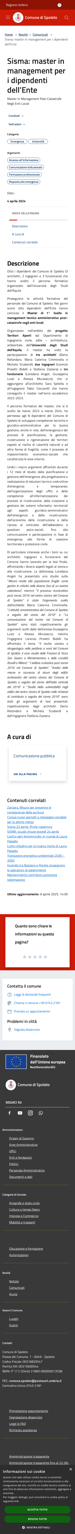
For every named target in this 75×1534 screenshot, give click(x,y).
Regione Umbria (17, 4)
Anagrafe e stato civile (24, 1203)
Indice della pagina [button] (25, 213)
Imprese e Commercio (23, 1215)
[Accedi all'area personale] (59, 5)
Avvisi (13, 1294)
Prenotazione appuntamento (28, 1410)
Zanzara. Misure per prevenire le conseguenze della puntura (29, 810)
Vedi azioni (18, 124)
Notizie (14, 1281)
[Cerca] (66, 17)
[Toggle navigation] (8, 17)
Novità (23, 34)
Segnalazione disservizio (25, 1417)
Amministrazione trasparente (29, 1456)
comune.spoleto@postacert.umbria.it (35, 1380)
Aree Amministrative (23, 1144)
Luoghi (13, 1318)
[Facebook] (10, 1113)
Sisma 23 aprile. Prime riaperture (29, 826)
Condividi (17, 116)
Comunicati (40, 34)
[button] (37, 1527)
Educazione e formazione (26, 1248)
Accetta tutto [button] (37, 1509)
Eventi (13, 1325)
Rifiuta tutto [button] (37, 1519)
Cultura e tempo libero (24, 1209)
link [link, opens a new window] (16, 1501)
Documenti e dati (20, 1176)
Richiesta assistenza (23, 1430)
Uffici (12, 1151)
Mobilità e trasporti (22, 1222)
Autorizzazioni (19, 1255)
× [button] (70, 1469)
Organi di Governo (21, 1138)
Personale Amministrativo (27, 1170)
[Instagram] (30, 1113)
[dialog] (37, 1499)
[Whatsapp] (41, 1113)
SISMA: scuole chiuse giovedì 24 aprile (33, 831)
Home (9, 34)
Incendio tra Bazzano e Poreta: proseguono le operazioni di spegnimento (36, 867)
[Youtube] (20, 1113)
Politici (13, 1163)
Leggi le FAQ (17, 1423)
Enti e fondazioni (20, 1157)
